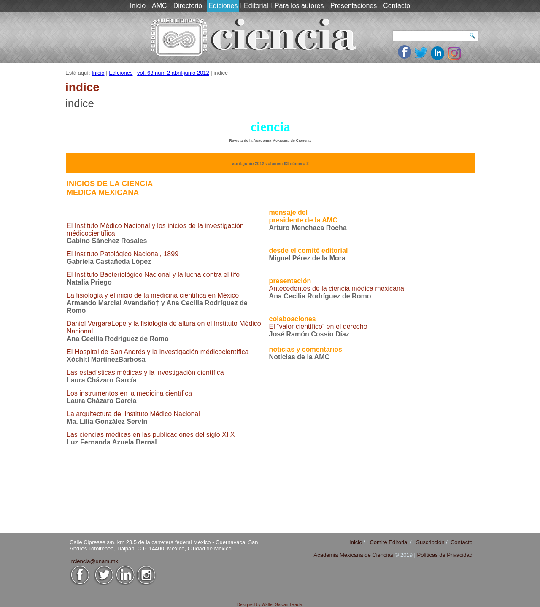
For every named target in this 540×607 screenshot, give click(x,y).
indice (79, 103)
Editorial (256, 5)
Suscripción (430, 542)
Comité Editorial (389, 542)
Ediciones (223, 5)
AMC (159, 5)
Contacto (396, 5)
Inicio (138, 5)
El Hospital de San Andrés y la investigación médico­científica (157, 351)
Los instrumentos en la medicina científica (129, 393)
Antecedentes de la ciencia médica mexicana (336, 288)
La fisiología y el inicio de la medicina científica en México (153, 295)
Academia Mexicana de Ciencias (354, 555)
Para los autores (299, 5)
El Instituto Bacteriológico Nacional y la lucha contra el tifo (153, 274)
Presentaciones (353, 5)
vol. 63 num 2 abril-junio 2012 (173, 73)
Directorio (187, 5)
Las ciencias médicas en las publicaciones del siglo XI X (151, 434)
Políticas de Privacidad (444, 555)
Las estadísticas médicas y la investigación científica (145, 372)
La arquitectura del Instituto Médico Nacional (133, 413)
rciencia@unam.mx (94, 561)
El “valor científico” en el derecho (318, 326)
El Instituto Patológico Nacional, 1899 (122, 253)
